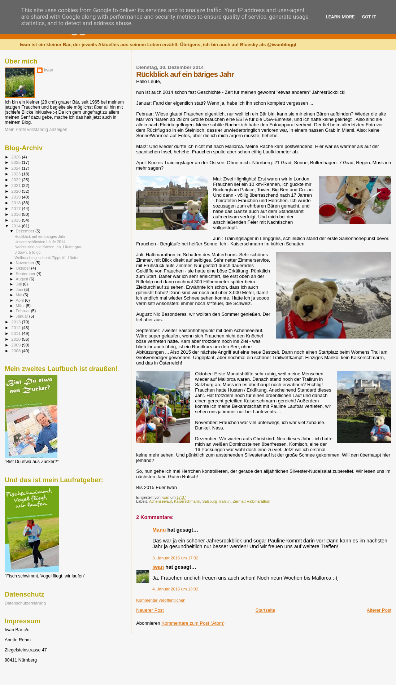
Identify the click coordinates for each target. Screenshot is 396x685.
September (26, 273)
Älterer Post (379, 610)
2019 (16, 197)
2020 (16, 191)
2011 (16, 333)
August (23, 279)
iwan (158, 567)
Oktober (23, 268)
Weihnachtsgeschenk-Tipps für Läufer (46, 258)
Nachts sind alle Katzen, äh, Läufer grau (48, 247)
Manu (159, 530)
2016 (16, 214)
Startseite (265, 610)
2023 (16, 173)
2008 (16, 350)
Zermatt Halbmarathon (251, 501)
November (25, 263)
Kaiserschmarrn (187, 501)
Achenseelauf (160, 501)
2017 (16, 208)
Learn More (340, 16)
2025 (16, 162)
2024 (16, 168)
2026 (16, 156)
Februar (23, 311)
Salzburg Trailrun (216, 501)
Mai (19, 295)
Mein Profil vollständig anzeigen (36, 129)
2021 (16, 185)
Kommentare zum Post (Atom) (193, 623)
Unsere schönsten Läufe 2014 (39, 242)
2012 (16, 327)
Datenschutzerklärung (25, 603)
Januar (22, 316)
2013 (16, 321)
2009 (16, 344)
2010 (16, 339)
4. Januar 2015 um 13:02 (175, 589)
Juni (20, 289)
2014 (16, 225)
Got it (369, 16)
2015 (16, 220)
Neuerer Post (150, 610)
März (21, 306)
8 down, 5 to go (27, 252)
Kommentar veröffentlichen (160, 600)
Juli (19, 284)
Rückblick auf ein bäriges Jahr (39, 236)
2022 (16, 179)
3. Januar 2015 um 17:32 (175, 558)
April (20, 300)
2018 (16, 202)
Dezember (25, 231)
